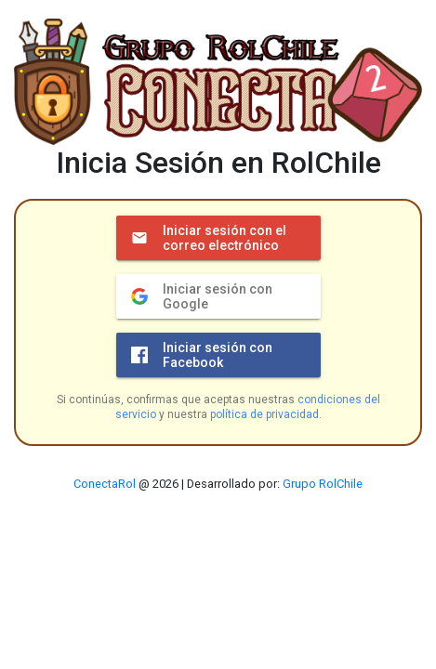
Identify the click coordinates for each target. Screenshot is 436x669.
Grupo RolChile (323, 484)
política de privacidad (264, 414)
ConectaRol (104, 484)
